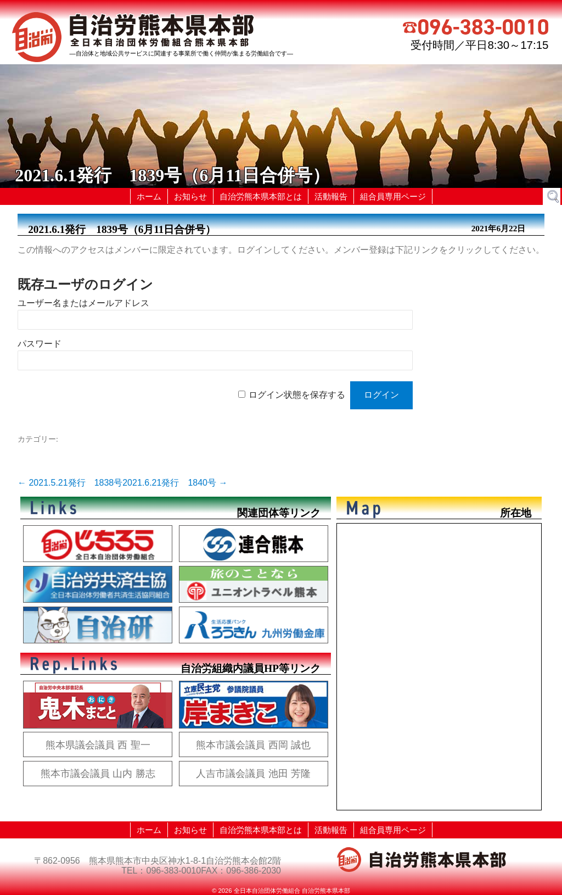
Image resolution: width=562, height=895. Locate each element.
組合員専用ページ (393, 196)
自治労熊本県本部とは (261, 196)
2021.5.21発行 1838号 (70, 482)
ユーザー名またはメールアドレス (83, 303)
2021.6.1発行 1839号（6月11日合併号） (122, 229)
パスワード (39, 343)
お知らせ (190, 196)
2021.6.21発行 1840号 (174, 482)
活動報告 (330, 196)
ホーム (149, 196)
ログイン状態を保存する (297, 394)
